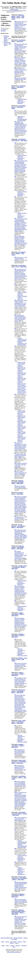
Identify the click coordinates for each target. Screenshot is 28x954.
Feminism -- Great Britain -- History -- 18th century (18, 746)
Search (7, 941)
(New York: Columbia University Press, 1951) (20, 783)
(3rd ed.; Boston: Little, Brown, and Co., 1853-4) (20, 61)
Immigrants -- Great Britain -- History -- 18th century (18, 895)
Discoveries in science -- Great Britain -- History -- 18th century (18, 691)
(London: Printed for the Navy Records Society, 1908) (20, 446)
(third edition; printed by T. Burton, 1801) (20, 800)
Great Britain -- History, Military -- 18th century (18, 253)
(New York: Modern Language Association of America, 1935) (20, 681)
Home (2, 941)
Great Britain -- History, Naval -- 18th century (19, 266)
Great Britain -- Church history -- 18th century (19, 140)
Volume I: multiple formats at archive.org (22, 294)
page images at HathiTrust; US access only (21, 859)
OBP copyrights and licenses (14, 952)
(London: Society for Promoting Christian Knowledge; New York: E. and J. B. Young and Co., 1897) (20, 241)
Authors (20, 941)
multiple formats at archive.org (22, 100)
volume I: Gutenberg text (21, 868)
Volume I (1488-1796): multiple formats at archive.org (21, 364)
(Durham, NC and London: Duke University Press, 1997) (20, 885)
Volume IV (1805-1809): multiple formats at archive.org (21, 380)
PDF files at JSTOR (22, 655)
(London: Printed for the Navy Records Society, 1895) (20, 274)
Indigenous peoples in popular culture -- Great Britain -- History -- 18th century (18, 912)
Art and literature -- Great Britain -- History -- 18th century (18, 526)
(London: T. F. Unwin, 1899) (20, 455)
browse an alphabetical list (15, 10)
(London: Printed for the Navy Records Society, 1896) (20, 318)
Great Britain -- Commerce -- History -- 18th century (18, 778)
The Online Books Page (14, 3)
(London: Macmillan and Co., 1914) (20, 71)
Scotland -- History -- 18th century (17, 493)
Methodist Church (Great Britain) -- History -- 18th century (17, 482)
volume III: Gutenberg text (21, 873)
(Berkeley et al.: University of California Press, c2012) (20, 25)
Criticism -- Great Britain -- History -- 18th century (18, 674)
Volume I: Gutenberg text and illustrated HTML (22, 339)
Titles (24, 941)
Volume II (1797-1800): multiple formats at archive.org (21, 369)
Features (12, 945)
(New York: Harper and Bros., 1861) (20, 819)
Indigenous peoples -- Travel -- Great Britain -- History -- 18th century (17, 17)
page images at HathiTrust (21, 102)
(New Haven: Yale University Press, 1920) (20, 767)
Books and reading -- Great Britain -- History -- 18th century (18, 547)
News (7, 945)
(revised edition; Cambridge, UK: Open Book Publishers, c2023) (20, 703)
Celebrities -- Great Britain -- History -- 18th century (18, 635)
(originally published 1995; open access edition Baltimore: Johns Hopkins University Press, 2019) (20, 534)
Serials (16, 943)
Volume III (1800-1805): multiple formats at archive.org (21, 375)
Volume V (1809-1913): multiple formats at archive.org (21, 434)
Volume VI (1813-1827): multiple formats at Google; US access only (21, 391)
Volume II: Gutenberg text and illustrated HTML (22, 343)
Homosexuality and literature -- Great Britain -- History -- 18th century (19, 878)
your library (3, 29)
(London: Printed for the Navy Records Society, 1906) (20, 304)
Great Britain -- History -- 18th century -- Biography (18, 87)
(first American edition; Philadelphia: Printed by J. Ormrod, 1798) (20, 224)
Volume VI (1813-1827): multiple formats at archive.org (21, 439)
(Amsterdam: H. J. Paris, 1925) (20, 665)
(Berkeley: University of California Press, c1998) (20, 555)
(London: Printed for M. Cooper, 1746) (20, 504)
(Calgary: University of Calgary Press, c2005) (19, 751)
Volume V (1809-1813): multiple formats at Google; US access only (21, 385)
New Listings (13, 941)
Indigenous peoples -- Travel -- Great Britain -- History (7, 38)
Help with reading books (6, 937)
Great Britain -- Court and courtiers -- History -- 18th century (19, 814)
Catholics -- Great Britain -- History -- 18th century (18, 614)
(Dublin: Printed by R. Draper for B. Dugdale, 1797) (20, 166)
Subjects (12, 943)
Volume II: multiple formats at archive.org (22, 298)
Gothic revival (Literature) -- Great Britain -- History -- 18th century (19, 762)
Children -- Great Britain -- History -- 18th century (19, 659)
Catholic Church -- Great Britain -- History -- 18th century (19, 567)
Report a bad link (18, 937)
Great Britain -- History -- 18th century (7, 44)
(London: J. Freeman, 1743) (20, 127)
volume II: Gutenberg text (21, 871)
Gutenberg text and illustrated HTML (22, 119)
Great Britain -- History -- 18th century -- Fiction (18, 107)
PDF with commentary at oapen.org (21, 650)
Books (3, 945)
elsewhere (3, 30)
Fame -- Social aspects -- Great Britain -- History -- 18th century (18, 722)
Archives (18, 945)
